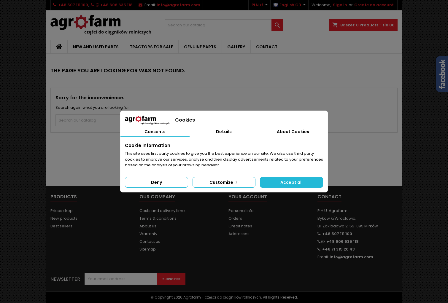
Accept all (291, 182)
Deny (156, 182)
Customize (224, 182)
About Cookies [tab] (293, 132)
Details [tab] (224, 132)
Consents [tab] (155, 132)
